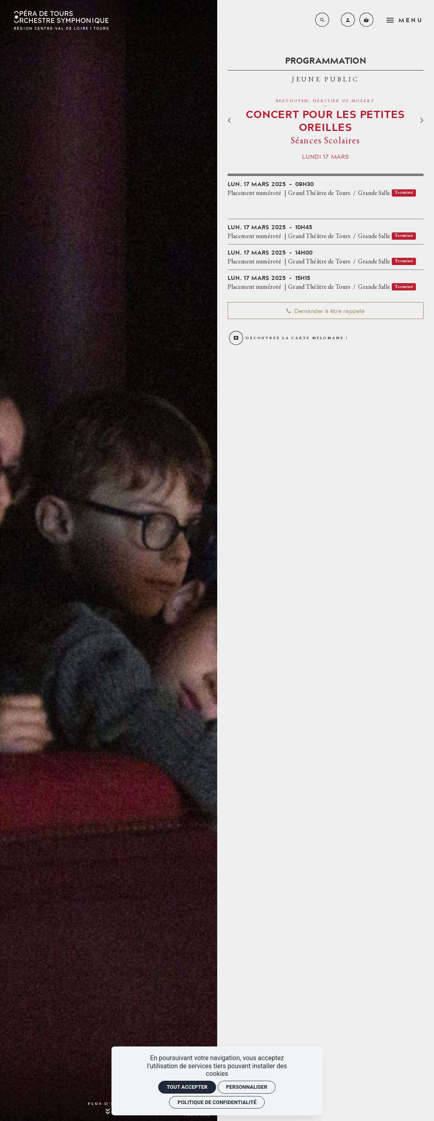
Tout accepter (187, 1087)
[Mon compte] (347, 19)
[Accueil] (61, 20)
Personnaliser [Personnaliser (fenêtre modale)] (246, 1087)
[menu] (407, 19)
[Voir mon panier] (366, 19)
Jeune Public (326, 79)
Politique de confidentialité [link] (217, 1102)
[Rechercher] (322, 19)
